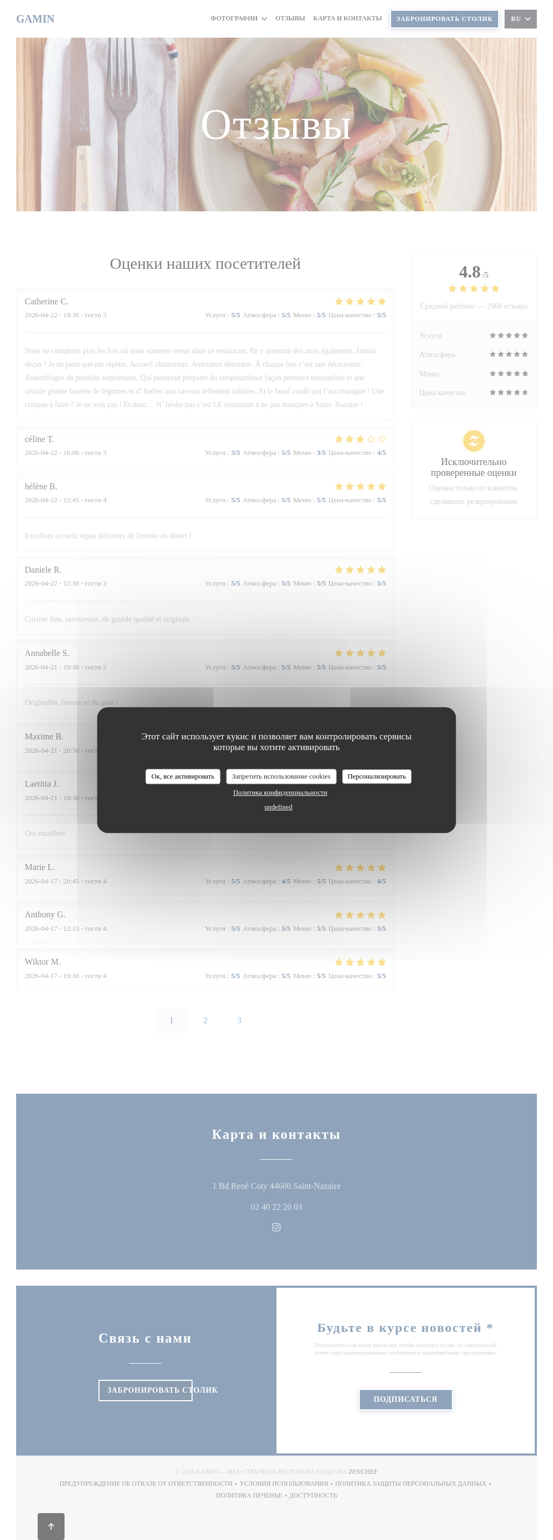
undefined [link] (279, 807)
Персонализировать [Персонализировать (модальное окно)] (377, 776)
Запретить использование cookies (281, 776)
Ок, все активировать (183, 776)
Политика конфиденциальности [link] (280, 792)
